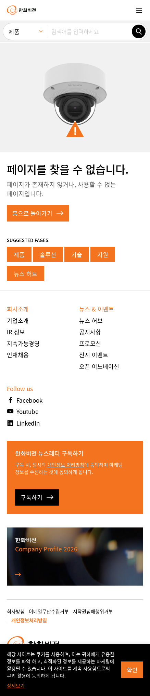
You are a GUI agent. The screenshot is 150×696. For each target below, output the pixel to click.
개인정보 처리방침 (65, 464)
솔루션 (48, 254)
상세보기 (16, 685)
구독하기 (37, 497)
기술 (76, 254)
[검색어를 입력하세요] (89, 31)
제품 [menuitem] (14, 31)
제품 (19, 254)
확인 (132, 670)
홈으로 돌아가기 (37, 213)
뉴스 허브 (25, 273)
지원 (102, 254)
